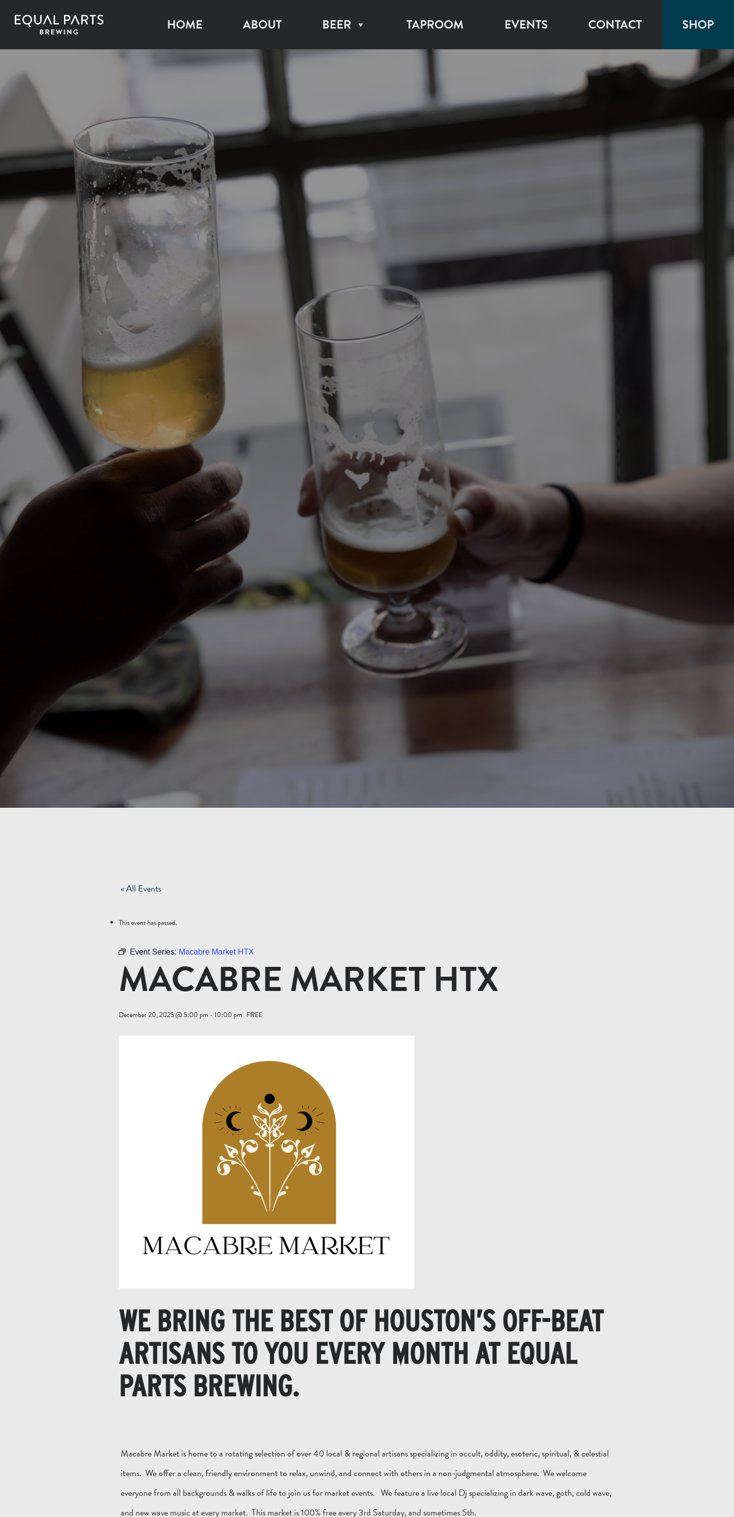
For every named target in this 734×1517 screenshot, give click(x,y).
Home (184, 24)
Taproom (435, 24)
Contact (615, 24)
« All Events (141, 888)
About (262, 24)
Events (526, 24)
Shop (698, 24)
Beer (344, 24)
